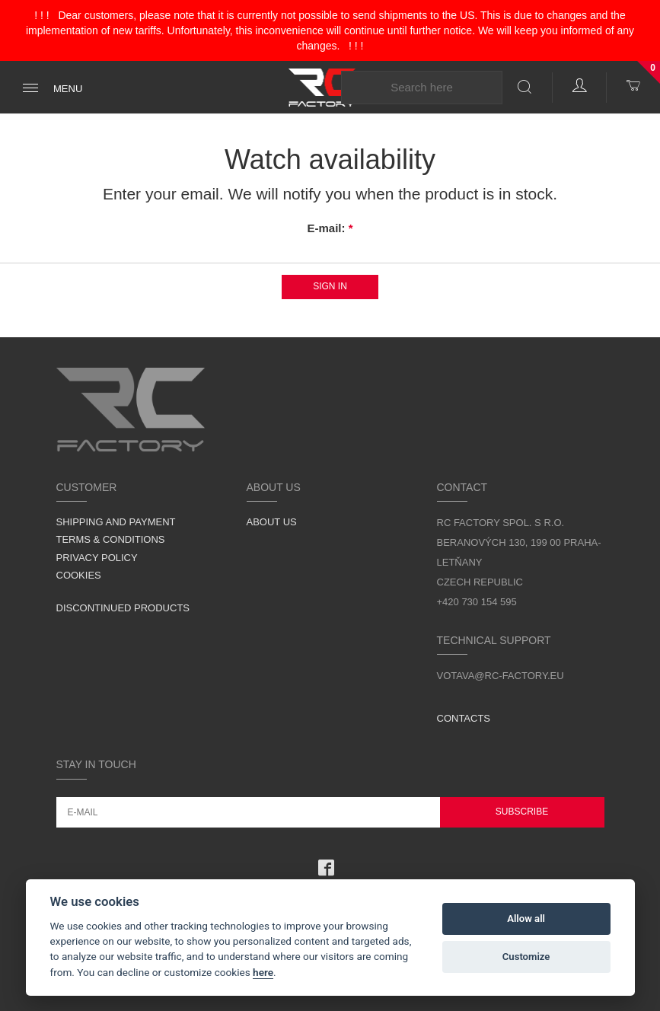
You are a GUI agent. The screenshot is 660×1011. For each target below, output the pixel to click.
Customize (526, 956)
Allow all (526, 918)
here (263, 972)
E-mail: (329, 228)
